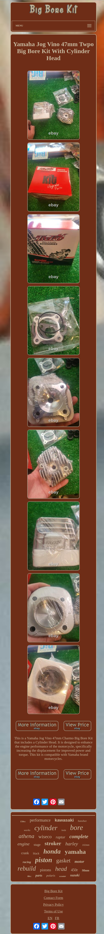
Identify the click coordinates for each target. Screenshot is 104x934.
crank (25, 853)
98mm (85, 870)
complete (78, 836)
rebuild (27, 868)
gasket (63, 860)
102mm (85, 845)
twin (63, 830)
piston (43, 860)
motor (79, 861)
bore (76, 828)
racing (27, 862)
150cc (23, 821)
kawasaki (64, 820)
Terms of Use (53, 911)
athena (26, 836)
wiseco (45, 836)
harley (71, 843)
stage (37, 844)
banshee (82, 820)
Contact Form (53, 898)
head (61, 868)
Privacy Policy (53, 905)
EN (50, 918)
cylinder (45, 828)
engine (24, 843)
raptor (60, 837)
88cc (29, 876)
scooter (62, 876)
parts (38, 875)
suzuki (74, 875)
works (27, 830)
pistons (45, 870)
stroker (53, 843)
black (36, 853)
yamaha (75, 851)
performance (40, 820)
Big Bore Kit (53, 891)
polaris (50, 875)
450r (74, 870)
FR (57, 918)
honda (52, 851)
